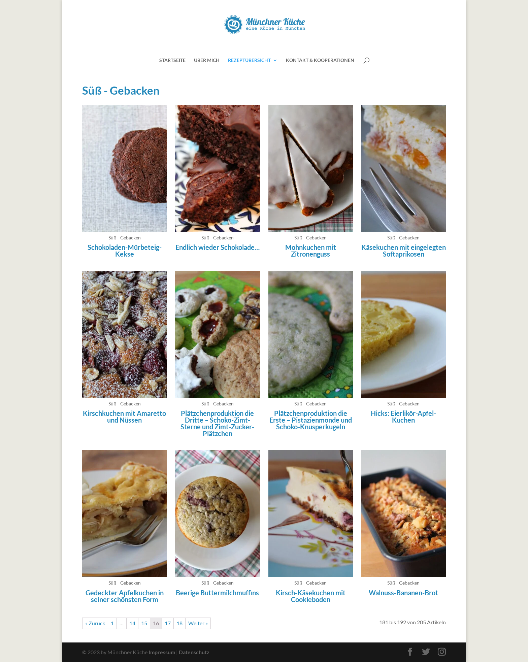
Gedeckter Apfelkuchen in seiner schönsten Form (125, 596)
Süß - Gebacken (124, 237)
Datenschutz (194, 652)
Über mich (207, 60)
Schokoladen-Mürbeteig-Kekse (125, 250)
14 (132, 623)
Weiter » (198, 623)
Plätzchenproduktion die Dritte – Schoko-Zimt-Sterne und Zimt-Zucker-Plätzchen (217, 423)
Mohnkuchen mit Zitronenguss (310, 250)
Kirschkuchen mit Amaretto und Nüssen (124, 416)
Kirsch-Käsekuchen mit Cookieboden (310, 596)
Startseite (172, 60)
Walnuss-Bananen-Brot (403, 593)
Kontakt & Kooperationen (320, 60)
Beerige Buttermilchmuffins (217, 593)
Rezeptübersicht (249, 60)
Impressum (161, 652)
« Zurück (95, 623)
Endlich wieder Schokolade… (217, 247)
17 (168, 623)
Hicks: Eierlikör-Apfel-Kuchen (403, 416)
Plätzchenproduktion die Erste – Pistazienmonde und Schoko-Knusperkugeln (310, 420)
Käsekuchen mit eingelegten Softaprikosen (403, 250)
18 (179, 623)
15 (144, 623)
